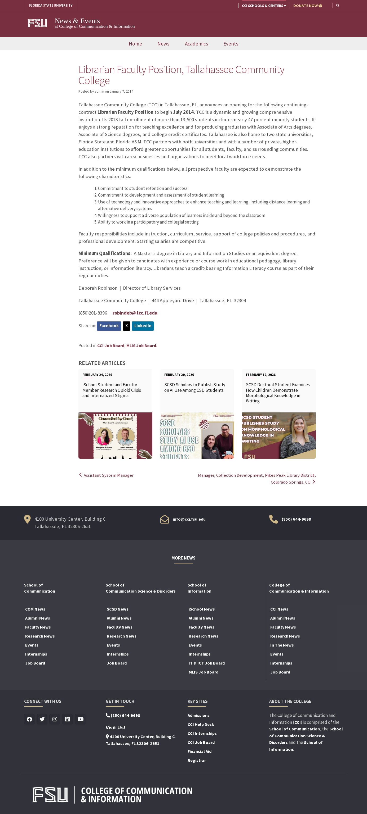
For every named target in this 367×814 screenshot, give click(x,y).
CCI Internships (202, 733)
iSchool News (202, 609)
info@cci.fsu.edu (189, 519)
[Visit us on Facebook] (29, 719)
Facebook (109, 326)
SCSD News (118, 609)
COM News (35, 609)
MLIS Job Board (141, 345)
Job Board (35, 663)
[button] (337, 5)
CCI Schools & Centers (264, 5)
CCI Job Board (110, 345)
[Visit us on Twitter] (42, 719)
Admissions (199, 715)
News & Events (77, 21)
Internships (36, 654)
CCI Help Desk (201, 724)
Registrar (197, 760)
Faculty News (38, 627)
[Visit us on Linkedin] (67, 719)
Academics (196, 43)
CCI (297, 722)
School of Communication (294, 729)
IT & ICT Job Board (207, 663)
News (163, 43)
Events (230, 43)
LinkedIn (143, 326)
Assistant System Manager (106, 475)
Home (135, 43)
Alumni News (37, 618)
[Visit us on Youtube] (80, 719)
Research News (40, 636)
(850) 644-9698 (296, 519)
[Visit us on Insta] (55, 719)
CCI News (279, 609)
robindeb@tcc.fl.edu (136, 313)
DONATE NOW (307, 5)
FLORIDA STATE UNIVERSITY (52, 5)
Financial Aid (199, 751)
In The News (282, 645)
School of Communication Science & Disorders (306, 735)
